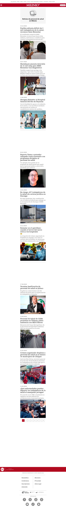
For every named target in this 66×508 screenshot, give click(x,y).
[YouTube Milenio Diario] (27, 504)
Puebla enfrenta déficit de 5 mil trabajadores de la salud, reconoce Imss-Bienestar (32, 30)
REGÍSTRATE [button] (63, 5)
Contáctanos (25, 481)
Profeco (41, 1)
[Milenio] (33, 5)
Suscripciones (26, 484)
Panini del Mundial (35, 1)
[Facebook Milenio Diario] (24, 499)
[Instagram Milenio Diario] (35, 499)
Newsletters (25, 478)
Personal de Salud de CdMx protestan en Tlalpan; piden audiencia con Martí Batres (31, 320)
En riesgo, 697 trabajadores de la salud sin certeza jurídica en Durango (33, 194)
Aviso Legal (38, 484)
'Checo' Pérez (52, 1)
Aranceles (46, 1)
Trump (28, 1)
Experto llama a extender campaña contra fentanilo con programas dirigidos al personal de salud (32, 157)
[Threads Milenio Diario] (41, 499)
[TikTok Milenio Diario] (33, 504)
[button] (1, 5)
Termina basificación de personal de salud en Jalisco (31, 287)
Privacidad (38, 481)
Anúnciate (24, 487)
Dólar (18, 1)
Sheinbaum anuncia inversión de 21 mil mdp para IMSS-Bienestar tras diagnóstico (32, 66)
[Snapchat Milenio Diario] (38, 504)
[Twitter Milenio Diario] (30, 499)
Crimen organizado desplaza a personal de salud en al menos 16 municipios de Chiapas (32, 355)
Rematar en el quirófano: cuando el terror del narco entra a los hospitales (31, 230)
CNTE (25, 1)
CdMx (21, 1)
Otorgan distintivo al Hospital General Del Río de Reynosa (32, 100)
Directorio (38, 478)
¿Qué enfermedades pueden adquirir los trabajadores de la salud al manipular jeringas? (33, 390)
